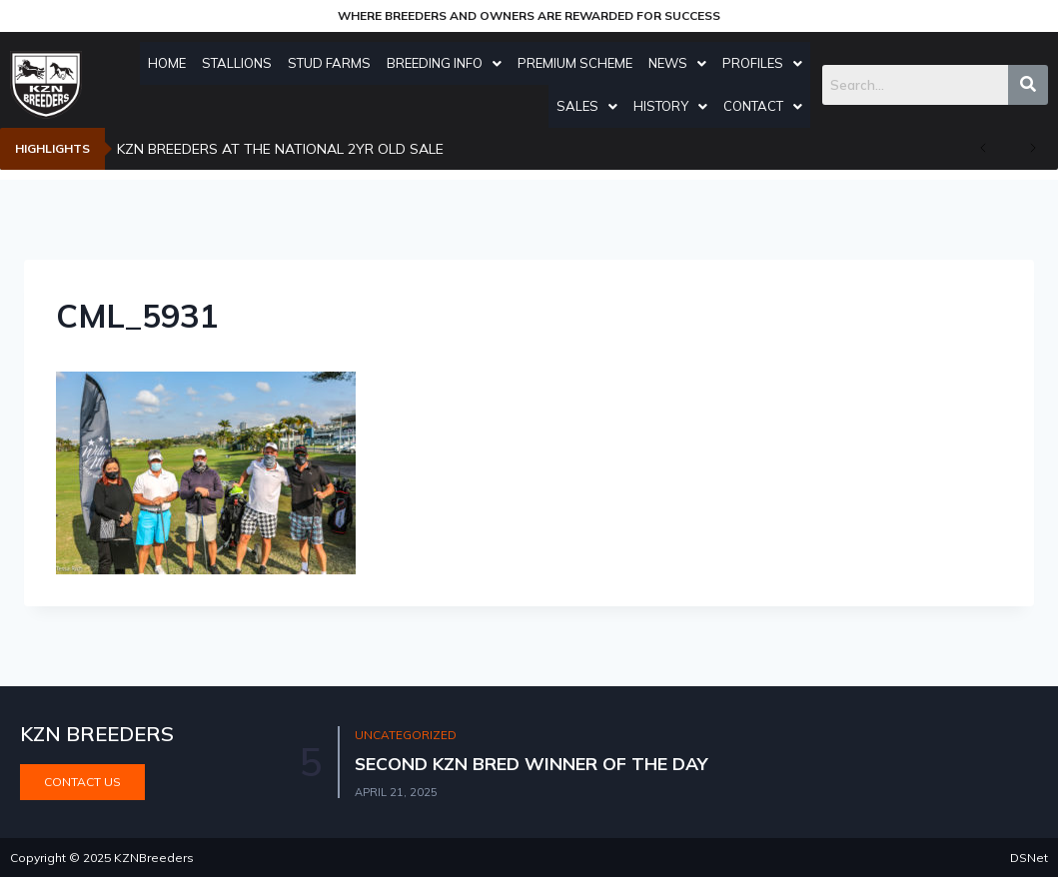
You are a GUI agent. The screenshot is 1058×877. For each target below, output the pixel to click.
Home (202, 63)
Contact (797, 106)
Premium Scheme (609, 63)
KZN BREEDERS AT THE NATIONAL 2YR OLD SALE (280, 149)
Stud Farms (364, 63)
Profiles (797, 63)
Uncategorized (407, 735)
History (705, 106)
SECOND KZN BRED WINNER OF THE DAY (534, 763)
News (712, 63)
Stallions (272, 63)
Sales (621, 106)
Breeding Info (479, 63)
